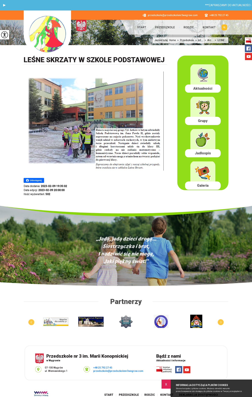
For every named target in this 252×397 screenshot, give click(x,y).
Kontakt (209, 27)
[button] (4, 5)
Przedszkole (165, 27)
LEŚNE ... (220, 40)
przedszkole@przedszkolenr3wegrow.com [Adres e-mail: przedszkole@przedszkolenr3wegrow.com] (118, 371)
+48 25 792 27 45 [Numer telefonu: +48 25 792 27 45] (102, 367)
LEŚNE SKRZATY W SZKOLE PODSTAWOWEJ (94, 60)
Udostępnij (34, 180)
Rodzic (189, 27)
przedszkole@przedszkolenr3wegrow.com (170, 15)
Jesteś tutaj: (162, 40)
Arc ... (208, 40)
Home (172, 40)
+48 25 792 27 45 (216, 15)
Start (141, 27)
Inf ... (198, 40)
